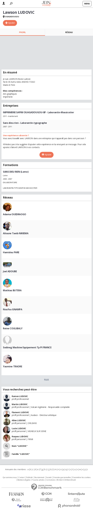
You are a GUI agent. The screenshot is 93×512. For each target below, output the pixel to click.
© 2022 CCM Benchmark (66, 480)
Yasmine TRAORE (12, 366)
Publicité (29, 477)
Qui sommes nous (10, 477)
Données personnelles (62, 477)
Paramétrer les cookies (81, 477)
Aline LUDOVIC (19, 420)
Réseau (69, 32)
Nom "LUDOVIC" (20, 446)
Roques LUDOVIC (20, 436)
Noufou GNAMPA (12, 309)
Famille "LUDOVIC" (21, 454)
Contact (21, 477)
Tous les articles (38, 480)
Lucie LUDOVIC (19, 428)
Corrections (50, 480)
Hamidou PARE (11, 252)
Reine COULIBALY (12, 328)
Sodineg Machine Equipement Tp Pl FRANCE (27, 347)
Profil (22, 32)
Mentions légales (23, 480)
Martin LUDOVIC (19, 404)
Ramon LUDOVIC (20, 396)
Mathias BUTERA (12, 290)
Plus (46, 379)
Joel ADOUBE (10, 271)
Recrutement (39, 477)
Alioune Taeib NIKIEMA (15, 233)
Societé (49, 477)
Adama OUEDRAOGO (14, 214)
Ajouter (11, 22)
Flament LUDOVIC (20, 412)
